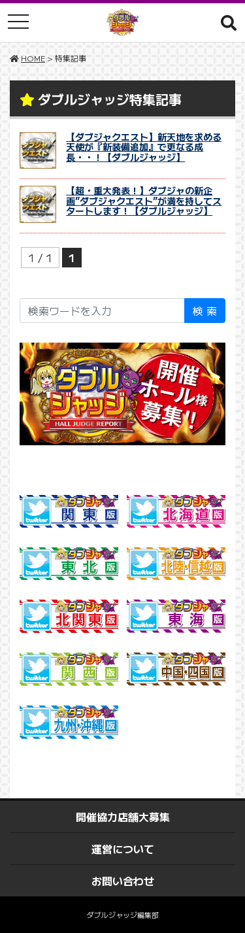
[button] (228, 22)
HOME (33, 57)
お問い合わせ (122, 881)
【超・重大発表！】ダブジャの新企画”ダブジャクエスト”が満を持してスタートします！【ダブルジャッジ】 (143, 200)
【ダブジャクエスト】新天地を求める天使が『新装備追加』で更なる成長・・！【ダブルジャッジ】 (143, 146)
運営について (122, 849)
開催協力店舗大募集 (123, 816)
